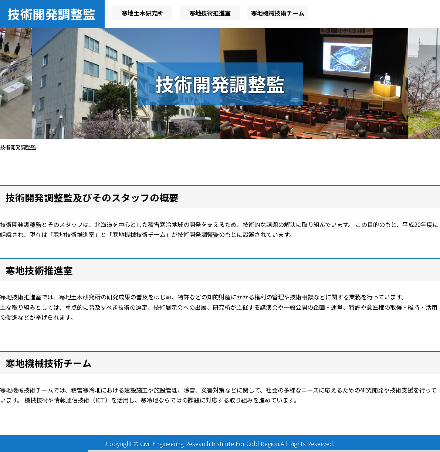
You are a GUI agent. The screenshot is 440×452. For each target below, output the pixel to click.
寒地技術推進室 (210, 13)
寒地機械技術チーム (277, 13)
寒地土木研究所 (142, 13)
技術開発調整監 (51, 14)
